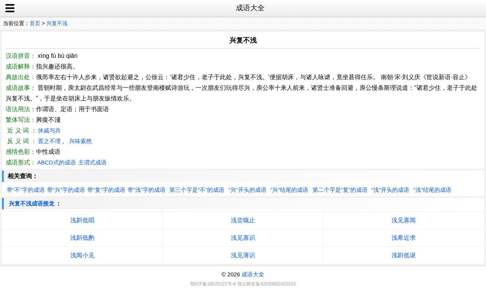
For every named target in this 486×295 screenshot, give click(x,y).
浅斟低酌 (82, 237)
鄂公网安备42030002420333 (266, 284)
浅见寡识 (243, 237)
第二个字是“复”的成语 (340, 190)
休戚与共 (49, 130)
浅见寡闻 (403, 220)
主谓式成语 (92, 162)
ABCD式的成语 (56, 162)
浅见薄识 (243, 255)
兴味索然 (80, 141)
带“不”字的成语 (26, 190)
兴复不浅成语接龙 (31, 203)
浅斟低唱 (82, 220)
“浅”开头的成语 (390, 190)
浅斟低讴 (403, 255)
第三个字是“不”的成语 (196, 190)
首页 (35, 23)
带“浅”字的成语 (147, 190)
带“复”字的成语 (106, 190)
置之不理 (49, 141)
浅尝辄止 (243, 220)
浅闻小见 (82, 255)
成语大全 (252, 274)
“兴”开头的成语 (248, 190)
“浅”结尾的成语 (432, 190)
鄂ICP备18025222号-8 (213, 284)
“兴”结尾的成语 (289, 190)
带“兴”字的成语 (66, 190)
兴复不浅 (57, 23)
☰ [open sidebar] (10, 8)
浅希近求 (403, 237)
